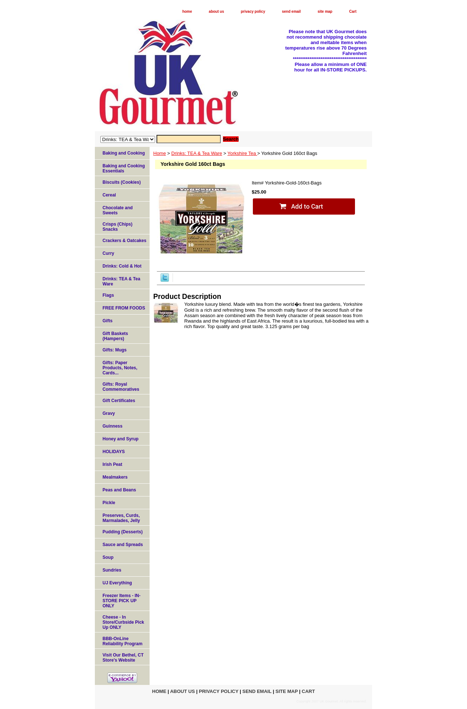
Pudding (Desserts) (123, 531)
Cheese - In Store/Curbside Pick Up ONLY (123, 622)
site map (324, 11)
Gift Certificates (119, 400)
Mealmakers (115, 477)
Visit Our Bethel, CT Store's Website (123, 657)
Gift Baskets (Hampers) (115, 336)
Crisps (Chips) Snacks (117, 227)
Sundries (112, 570)
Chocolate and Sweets (118, 210)
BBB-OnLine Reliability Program (122, 641)
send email (291, 11)
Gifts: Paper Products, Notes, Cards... (120, 367)
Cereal (109, 195)
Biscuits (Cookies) (122, 182)
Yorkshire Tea (242, 153)
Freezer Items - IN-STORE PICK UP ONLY (121, 600)
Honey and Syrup (121, 438)
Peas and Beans (119, 489)
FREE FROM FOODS (124, 308)
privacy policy (253, 11)
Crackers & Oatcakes (124, 240)
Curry (108, 253)
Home (159, 153)
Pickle (109, 502)
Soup (108, 557)
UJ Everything (117, 582)
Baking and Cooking (124, 153)
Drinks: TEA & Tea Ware (196, 153)
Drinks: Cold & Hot (122, 266)
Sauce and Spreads (123, 544)
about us (216, 11)
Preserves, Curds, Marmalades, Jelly (121, 518)
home (187, 11)
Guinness (113, 426)
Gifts (107, 320)
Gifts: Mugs (115, 349)
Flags (108, 295)
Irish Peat (112, 464)
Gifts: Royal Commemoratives (121, 387)
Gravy (109, 413)
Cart (352, 11)
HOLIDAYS (114, 451)
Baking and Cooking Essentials (124, 168)
